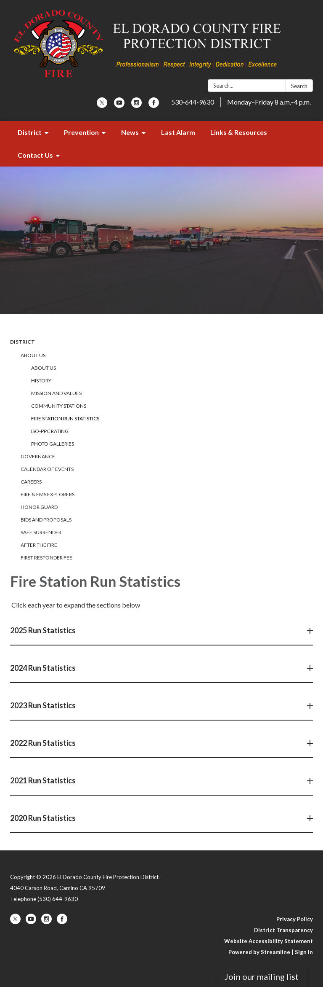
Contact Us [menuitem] (35, 155)
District (22, 342)
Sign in (304, 952)
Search (299, 86)
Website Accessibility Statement (268, 941)
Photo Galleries (52, 444)
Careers (31, 482)
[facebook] (153, 105)
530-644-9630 (192, 102)
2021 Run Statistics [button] (43, 780)
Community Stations (58, 406)
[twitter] (102, 105)
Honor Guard (39, 507)
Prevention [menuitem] (81, 132)
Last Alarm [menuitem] (178, 132)
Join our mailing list (262, 976)
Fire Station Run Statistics (65, 418)
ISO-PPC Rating (50, 431)
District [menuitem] (30, 132)
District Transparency (283, 930)
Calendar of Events (47, 469)
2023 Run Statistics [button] (43, 705)
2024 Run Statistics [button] (43, 667)
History (41, 380)
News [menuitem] (130, 132)
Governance (38, 456)
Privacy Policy (294, 919)
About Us (33, 355)
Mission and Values (56, 393)
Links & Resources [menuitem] (238, 132)
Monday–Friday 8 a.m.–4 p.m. (269, 102)
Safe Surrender (41, 532)
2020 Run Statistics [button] (43, 818)
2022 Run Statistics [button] (43, 743)
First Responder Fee (46, 557)
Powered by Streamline (259, 952)
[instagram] (136, 105)
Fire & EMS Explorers (47, 494)
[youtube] (119, 105)
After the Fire (39, 545)
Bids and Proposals (46, 519)
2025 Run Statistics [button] (43, 630)
